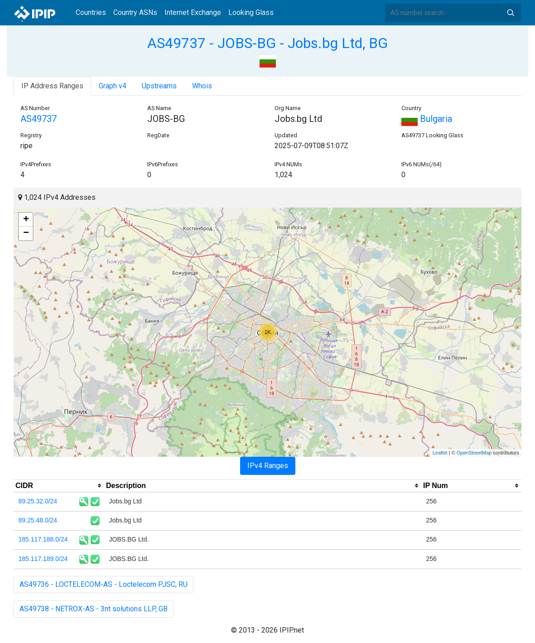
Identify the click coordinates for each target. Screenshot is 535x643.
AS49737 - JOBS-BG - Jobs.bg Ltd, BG (267, 43)
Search (511, 13)
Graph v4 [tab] (112, 86)
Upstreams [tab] (159, 86)
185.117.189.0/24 (43, 558)
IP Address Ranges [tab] (52, 86)
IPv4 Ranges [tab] (267, 465)
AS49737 (38, 118)
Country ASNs (135, 12)
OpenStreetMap (474, 452)
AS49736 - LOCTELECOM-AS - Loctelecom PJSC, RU (103, 584)
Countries (91, 12)
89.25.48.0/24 (38, 520)
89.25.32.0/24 (38, 501)
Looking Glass (251, 12)
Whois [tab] (202, 86)
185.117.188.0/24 (43, 539)
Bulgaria (426, 118)
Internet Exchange (192, 12)
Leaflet (440, 452)
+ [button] (26, 220)
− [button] (26, 233)
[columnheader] (59, 485)
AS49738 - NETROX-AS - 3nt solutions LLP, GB (93, 608)
